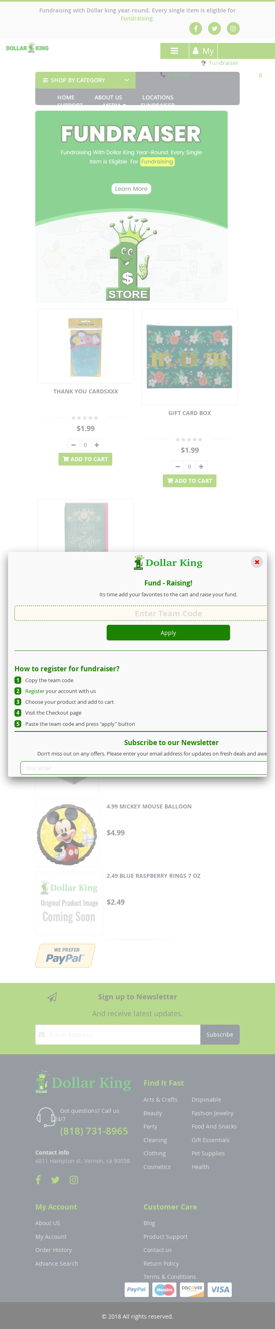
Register (34, 691)
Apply (168, 632)
